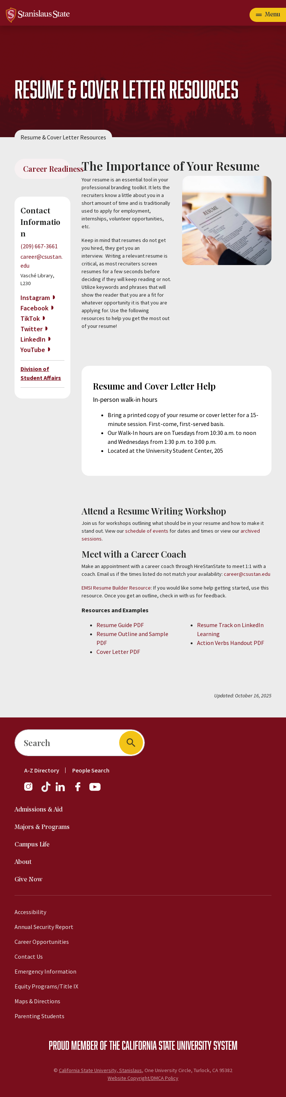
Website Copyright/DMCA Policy (143, 1078)
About (23, 862)
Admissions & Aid (39, 809)
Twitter (31, 329)
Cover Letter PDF (118, 651)
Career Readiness (46, 169)
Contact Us (29, 956)
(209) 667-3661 (39, 246)
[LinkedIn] (60, 790)
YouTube (32, 349)
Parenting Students (39, 1016)
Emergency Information (45, 971)
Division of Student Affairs (40, 373)
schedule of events (147, 530)
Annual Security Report (44, 926)
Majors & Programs (42, 827)
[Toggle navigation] (268, 15)
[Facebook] (80, 790)
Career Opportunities (42, 941)
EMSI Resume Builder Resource (116, 587)
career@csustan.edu (247, 574)
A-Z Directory (41, 770)
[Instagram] (31, 790)
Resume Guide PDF (120, 625)
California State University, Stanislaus (100, 1070)
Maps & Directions (37, 1001)
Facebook (34, 308)
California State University (167, 1045)
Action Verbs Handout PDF (230, 642)
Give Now (28, 879)
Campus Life (32, 844)
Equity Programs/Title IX (46, 986)
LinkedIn (32, 339)
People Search (90, 770)
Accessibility (30, 912)
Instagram (35, 297)
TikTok (30, 318)
